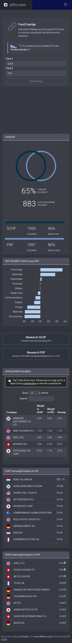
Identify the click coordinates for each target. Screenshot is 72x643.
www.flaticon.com (43, 636)
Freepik (24, 636)
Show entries (35, 393)
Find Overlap (36, 81)
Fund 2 (9, 68)
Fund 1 (9, 58)
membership (29, 383)
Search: (37, 398)
